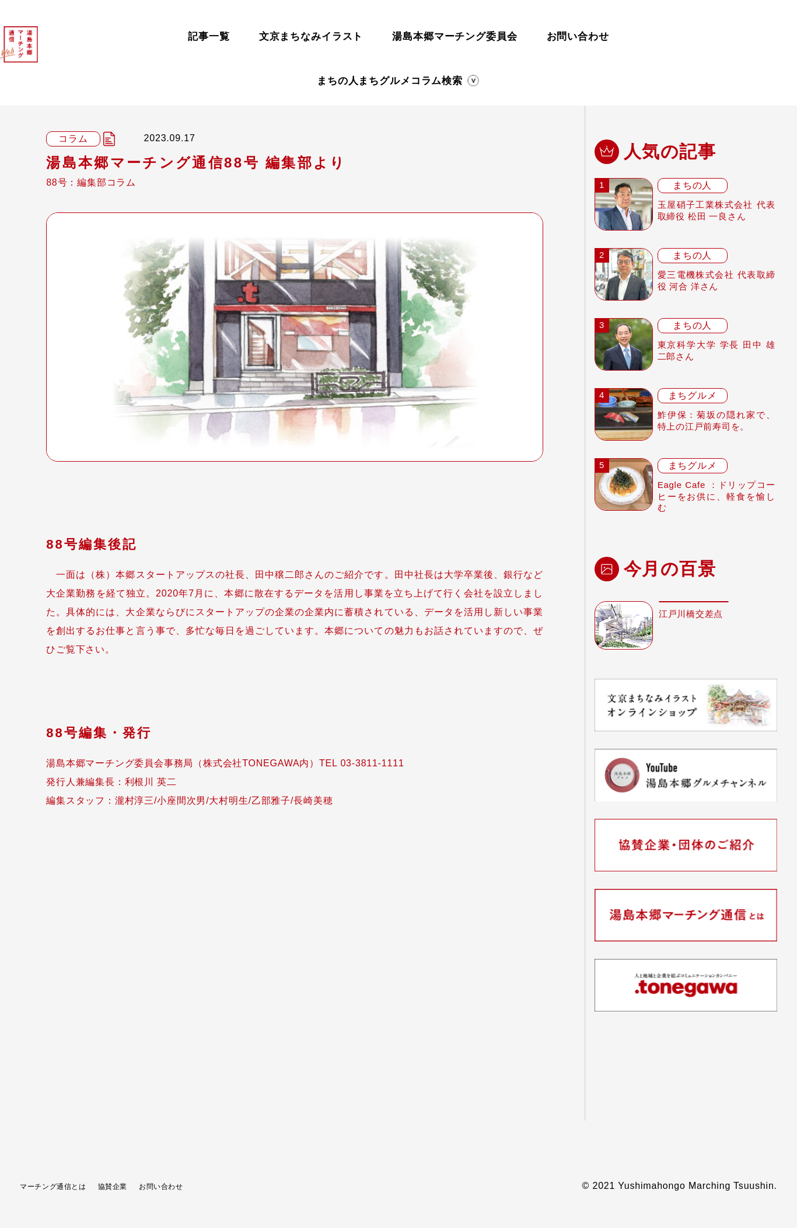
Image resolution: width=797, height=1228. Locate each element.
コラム (457, 74)
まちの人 (223, 74)
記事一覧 (208, 33)
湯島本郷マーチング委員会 (454, 33)
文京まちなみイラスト (311, 33)
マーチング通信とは (64, 1186)
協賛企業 (139, 1186)
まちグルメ (340, 74)
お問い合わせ (577, 33)
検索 (564, 74)
